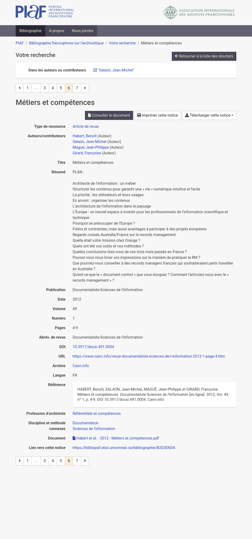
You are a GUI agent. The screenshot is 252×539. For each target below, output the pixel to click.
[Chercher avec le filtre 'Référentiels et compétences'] (97, 413)
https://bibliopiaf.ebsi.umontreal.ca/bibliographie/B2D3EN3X (124, 447)
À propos (56, 30)
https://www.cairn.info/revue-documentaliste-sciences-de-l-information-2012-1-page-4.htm (149, 356)
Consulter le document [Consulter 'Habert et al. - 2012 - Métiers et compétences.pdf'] (109, 115)
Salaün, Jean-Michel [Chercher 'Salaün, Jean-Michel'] (89, 141)
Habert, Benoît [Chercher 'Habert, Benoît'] (85, 136)
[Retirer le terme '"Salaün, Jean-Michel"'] (116, 70)
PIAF (20, 43)
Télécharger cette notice (207, 115)
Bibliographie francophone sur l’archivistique (66, 43)
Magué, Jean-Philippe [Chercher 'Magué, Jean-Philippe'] (91, 147)
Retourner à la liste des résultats (204, 56)
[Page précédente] (20, 88)
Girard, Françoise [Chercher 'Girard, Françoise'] (87, 153)
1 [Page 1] (28, 88)
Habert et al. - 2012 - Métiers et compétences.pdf (116, 438)
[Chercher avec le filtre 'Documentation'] (85, 423)
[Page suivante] (85, 88)
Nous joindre (82, 30)
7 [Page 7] (77, 88)
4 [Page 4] (53, 88)
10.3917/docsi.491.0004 (93, 347)
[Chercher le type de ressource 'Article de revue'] (86, 126)
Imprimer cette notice (157, 115)
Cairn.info (81, 366)
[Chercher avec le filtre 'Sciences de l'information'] (94, 428)
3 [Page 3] (45, 88)
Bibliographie (30, 30)
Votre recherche (122, 43)
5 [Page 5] (61, 88)
